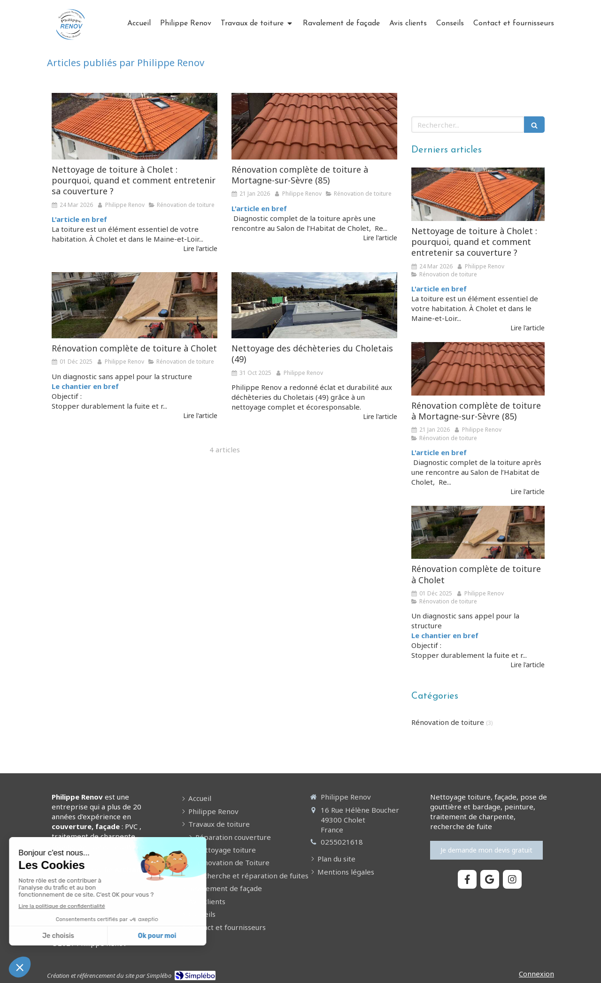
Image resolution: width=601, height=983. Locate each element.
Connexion (536, 973)
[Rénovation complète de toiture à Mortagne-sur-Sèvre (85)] (314, 126)
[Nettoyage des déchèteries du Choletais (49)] (314, 305)
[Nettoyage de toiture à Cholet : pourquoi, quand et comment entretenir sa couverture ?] (134, 126)
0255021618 (342, 841)
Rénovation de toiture (447, 722)
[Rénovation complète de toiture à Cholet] (134, 305)
